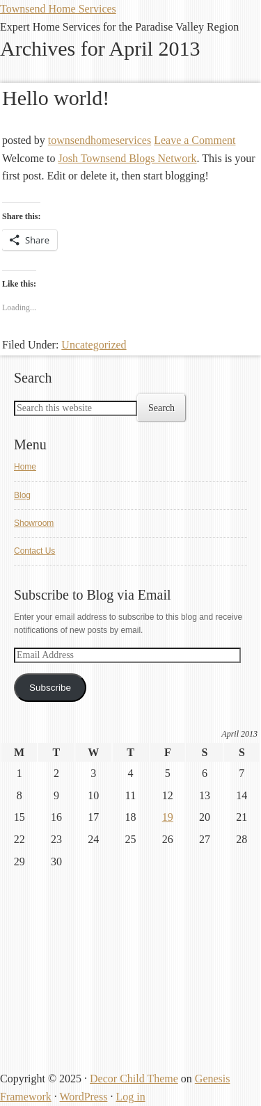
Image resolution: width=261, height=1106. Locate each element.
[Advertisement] (104, 978)
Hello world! (55, 97)
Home (25, 467)
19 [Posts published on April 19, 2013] (167, 817)
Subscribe (50, 687)
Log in (130, 1097)
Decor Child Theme (134, 1078)
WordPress (83, 1097)
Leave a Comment (194, 140)
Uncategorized (93, 345)
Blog (22, 495)
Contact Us (34, 551)
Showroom (34, 523)
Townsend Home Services (58, 9)
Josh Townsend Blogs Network (127, 158)
